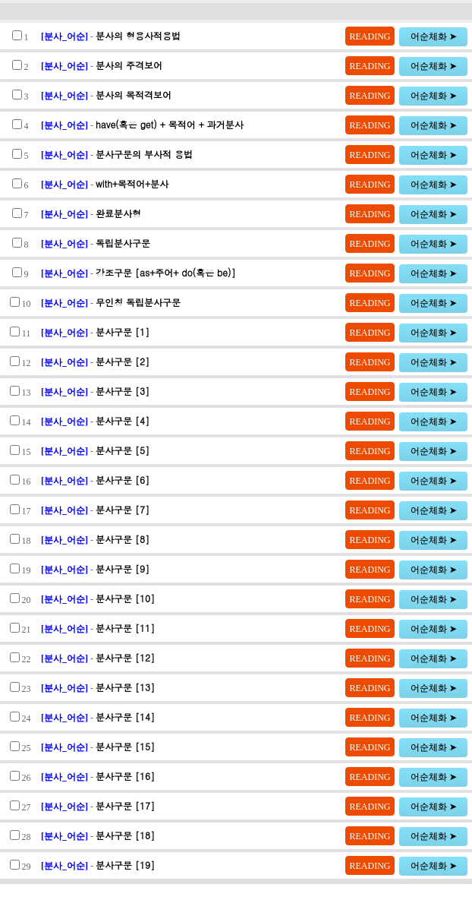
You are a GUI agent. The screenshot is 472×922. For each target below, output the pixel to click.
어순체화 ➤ (434, 36)
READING (370, 36)
